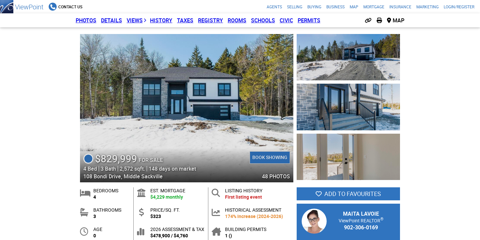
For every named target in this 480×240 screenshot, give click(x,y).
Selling (294, 6)
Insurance (400, 6)
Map (354, 6)
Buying (314, 6)
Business (335, 6)
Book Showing (269, 157)
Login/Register (459, 6)
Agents (274, 6)
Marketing (427, 6)
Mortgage (373, 6)
